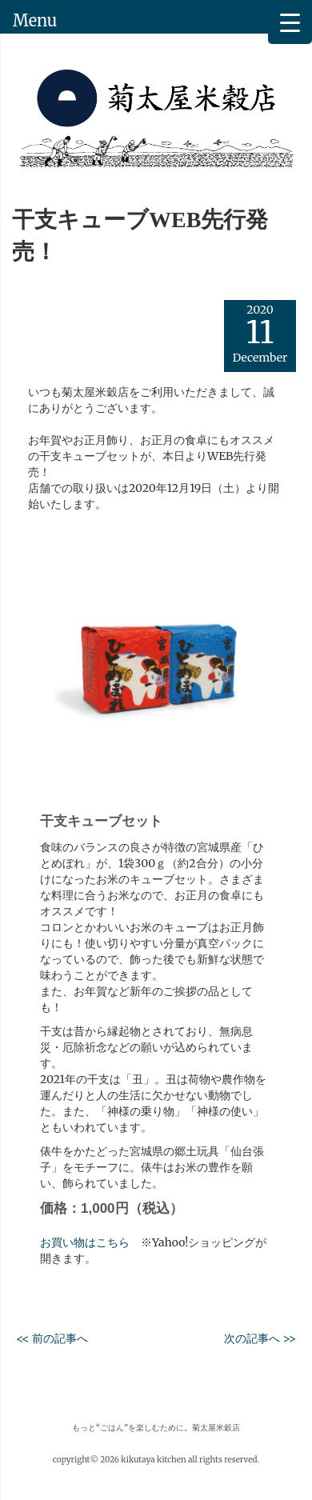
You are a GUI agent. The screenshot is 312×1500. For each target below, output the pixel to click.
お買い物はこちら (85, 1242)
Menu (35, 20)
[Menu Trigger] (290, 22)
